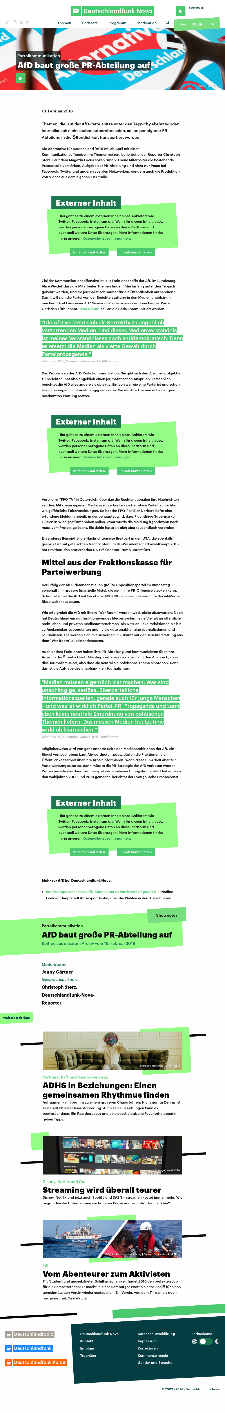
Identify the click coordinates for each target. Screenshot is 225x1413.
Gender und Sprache (155, 1362)
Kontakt (86, 1341)
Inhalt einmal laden (89, 252)
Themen (64, 23)
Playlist (198, 24)
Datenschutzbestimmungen (106, 238)
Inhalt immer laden (136, 252)
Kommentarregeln (153, 1355)
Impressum (147, 1341)
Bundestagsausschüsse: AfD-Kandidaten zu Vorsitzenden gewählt (101, 891)
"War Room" (89, 309)
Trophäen (88, 1355)
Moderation (147, 23)
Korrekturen (148, 1348)
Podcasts (90, 23)
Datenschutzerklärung (156, 1334)
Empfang (87, 1348)
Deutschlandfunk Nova (99, 1334)
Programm (117, 23)
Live (183, 24)
